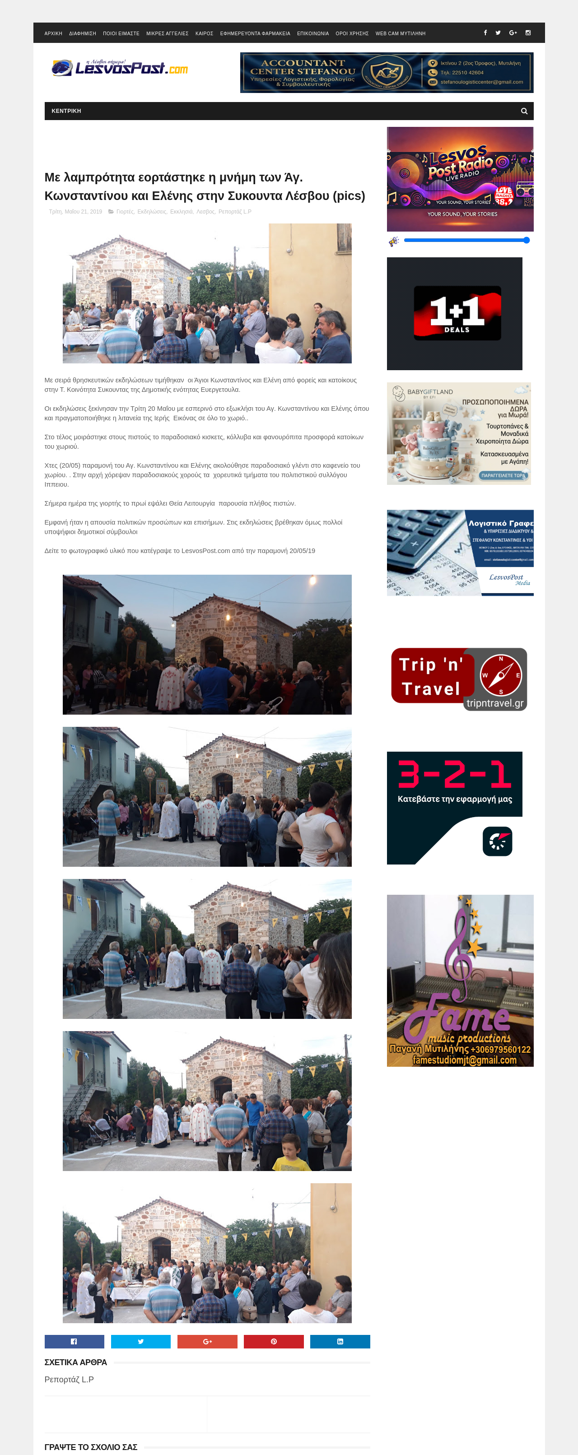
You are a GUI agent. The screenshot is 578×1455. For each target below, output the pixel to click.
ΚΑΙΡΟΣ (205, 33)
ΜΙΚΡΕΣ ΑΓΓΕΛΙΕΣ (167, 33)
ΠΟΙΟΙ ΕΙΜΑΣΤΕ (121, 33)
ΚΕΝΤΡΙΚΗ (66, 111)
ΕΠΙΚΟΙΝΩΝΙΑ (313, 33)
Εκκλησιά (181, 212)
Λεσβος (205, 212)
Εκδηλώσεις (152, 212)
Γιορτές (125, 212)
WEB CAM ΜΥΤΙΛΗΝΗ (401, 33)
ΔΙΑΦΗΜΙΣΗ (82, 33)
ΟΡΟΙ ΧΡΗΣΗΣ (352, 33)
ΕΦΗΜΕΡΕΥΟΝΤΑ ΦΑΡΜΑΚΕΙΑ (255, 33)
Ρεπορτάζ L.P (235, 212)
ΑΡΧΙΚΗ (54, 33)
